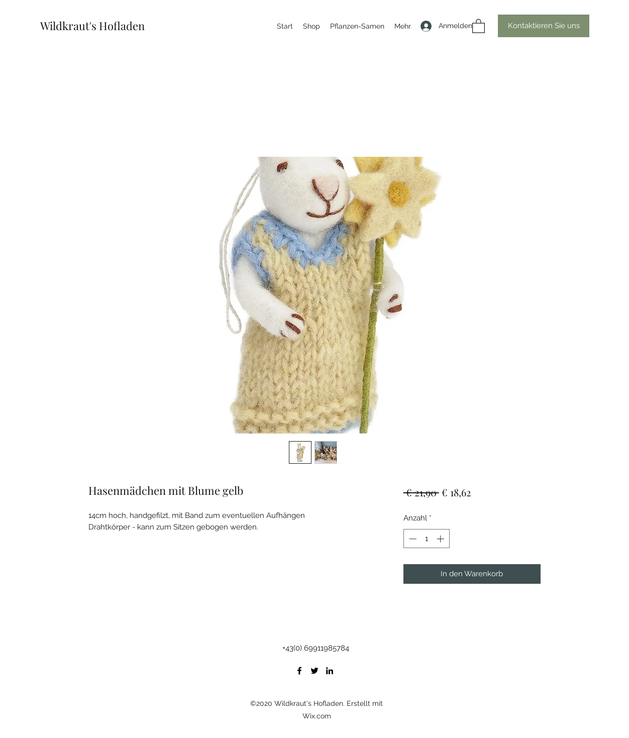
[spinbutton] (426, 539)
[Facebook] (299, 671)
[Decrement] (411, 539)
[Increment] (441, 539)
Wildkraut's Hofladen (92, 25)
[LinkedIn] (330, 671)
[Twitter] (314, 671)
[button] (478, 25)
